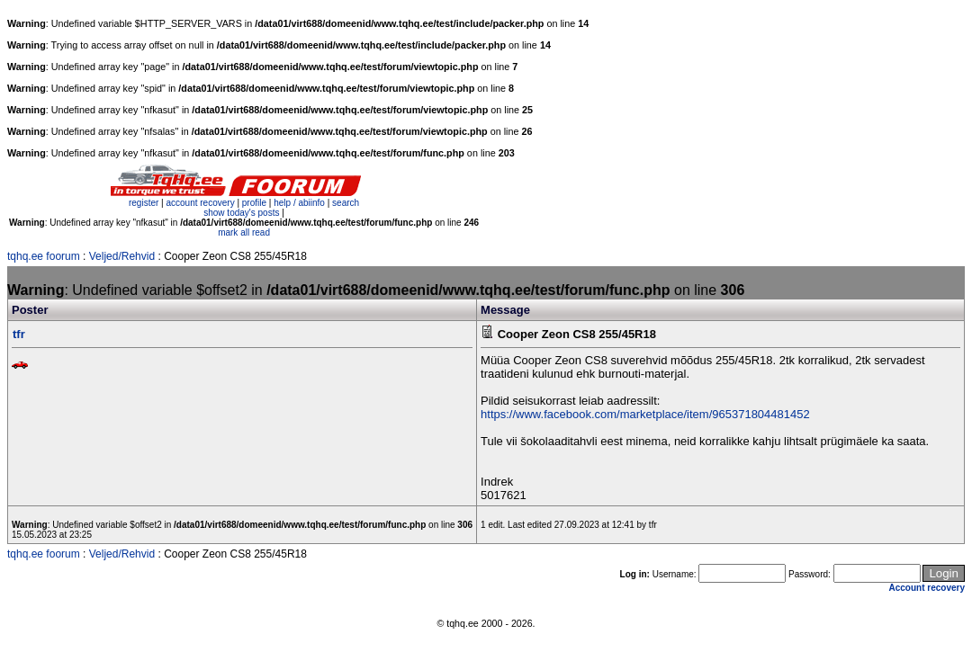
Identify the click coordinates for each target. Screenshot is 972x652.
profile (254, 203)
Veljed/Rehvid (122, 256)
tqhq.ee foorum (43, 256)
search (345, 203)
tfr (19, 334)
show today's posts (241, 213)
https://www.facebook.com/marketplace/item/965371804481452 (645, 414)
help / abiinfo (299, 203)
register (143, 203)
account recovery (201, 203)
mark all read (244, 232)
